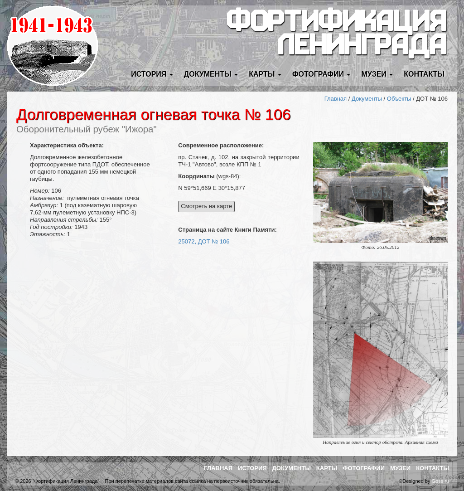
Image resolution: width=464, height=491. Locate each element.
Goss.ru (440, 481)
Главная (335, 98)
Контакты (424, 74)
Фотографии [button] (321, 74)
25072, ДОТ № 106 (203, 241)
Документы (367, 98)
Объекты (399, 98)
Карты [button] (265, 74)
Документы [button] (211, 74)
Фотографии (364, 468)
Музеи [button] (377, 74)
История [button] (152, 74)
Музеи (400, 468)
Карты (327, 468)
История (252, 468)
